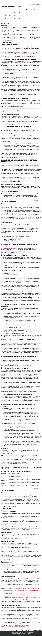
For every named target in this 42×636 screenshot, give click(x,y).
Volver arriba (37, 200)
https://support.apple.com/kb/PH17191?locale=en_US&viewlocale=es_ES (24, 597)
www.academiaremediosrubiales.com (14, 27)
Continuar (21, 634)
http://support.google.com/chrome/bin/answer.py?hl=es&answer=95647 (25, 590)
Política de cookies (6, 18)
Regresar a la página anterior (35, 4)
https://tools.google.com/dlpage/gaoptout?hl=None (14, 626)
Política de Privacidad (6, 15)
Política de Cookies (6, 198)
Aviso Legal (4, 12)
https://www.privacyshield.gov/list (23, 380)
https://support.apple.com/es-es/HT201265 (28, 599)
